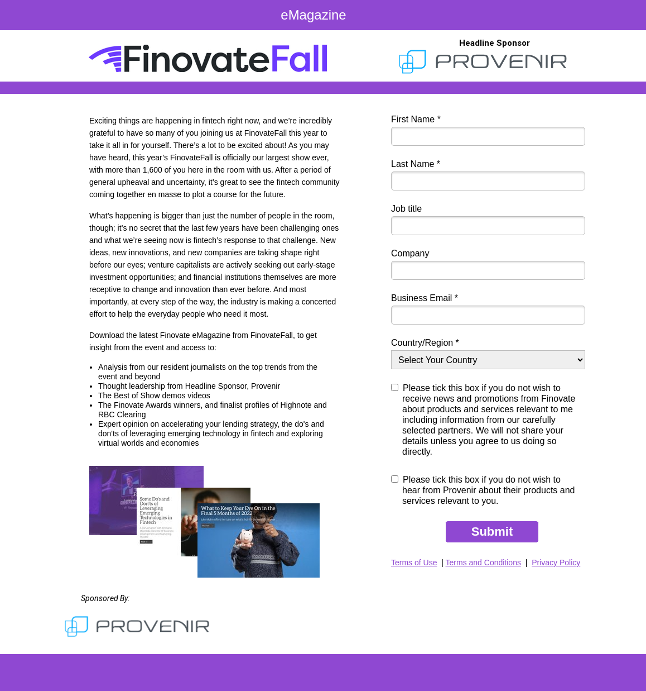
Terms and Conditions (483, 562)
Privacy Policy (556, 562)
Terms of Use (414, 562)
